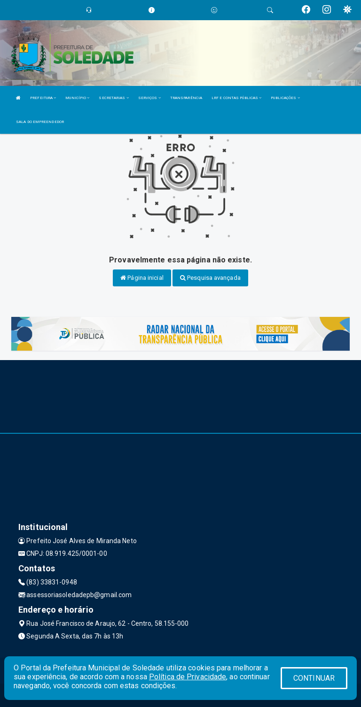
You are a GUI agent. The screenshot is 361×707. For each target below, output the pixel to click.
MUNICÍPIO (77, 98)
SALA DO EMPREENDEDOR (40, 122)
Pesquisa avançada (210, 277)
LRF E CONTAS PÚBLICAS (236, 98)
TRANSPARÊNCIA (186, 98)
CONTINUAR (314, 678)
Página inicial (142, 277)
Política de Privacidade (187, 676)
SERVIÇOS (149, 98)
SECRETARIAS (113, 98)
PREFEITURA (43, 98)
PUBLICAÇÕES (285, 98)
